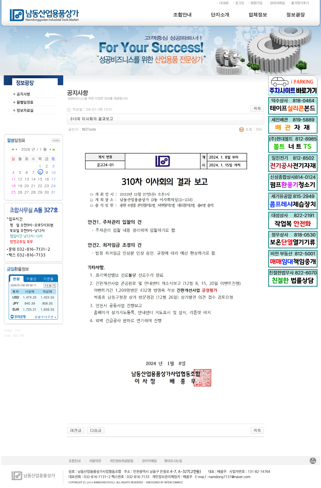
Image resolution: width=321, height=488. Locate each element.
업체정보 (258, 14)
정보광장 (295, 14)
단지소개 (220, 14)
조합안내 (182, 14)
